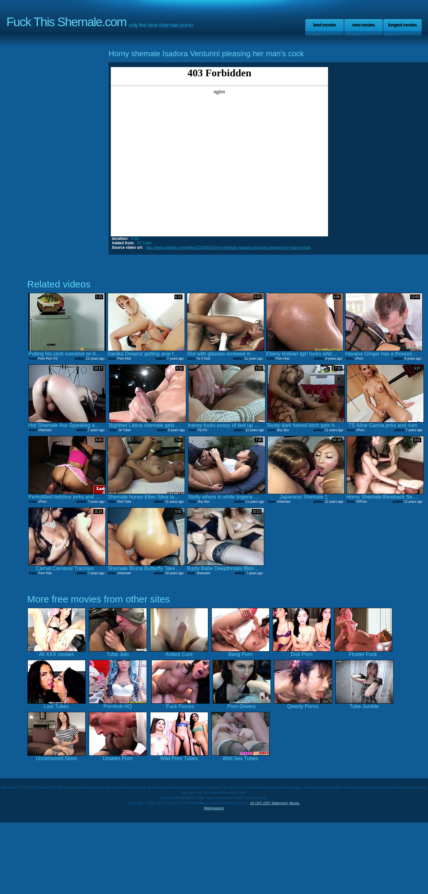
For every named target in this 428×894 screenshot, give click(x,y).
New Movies (363, 24)
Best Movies (324, 24)
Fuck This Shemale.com (66, 22)
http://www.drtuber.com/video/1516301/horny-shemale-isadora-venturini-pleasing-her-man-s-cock (228, 247)
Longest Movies (402, 24)
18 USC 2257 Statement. (269, 803)
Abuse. (294, 803)
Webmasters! (214, 808)
